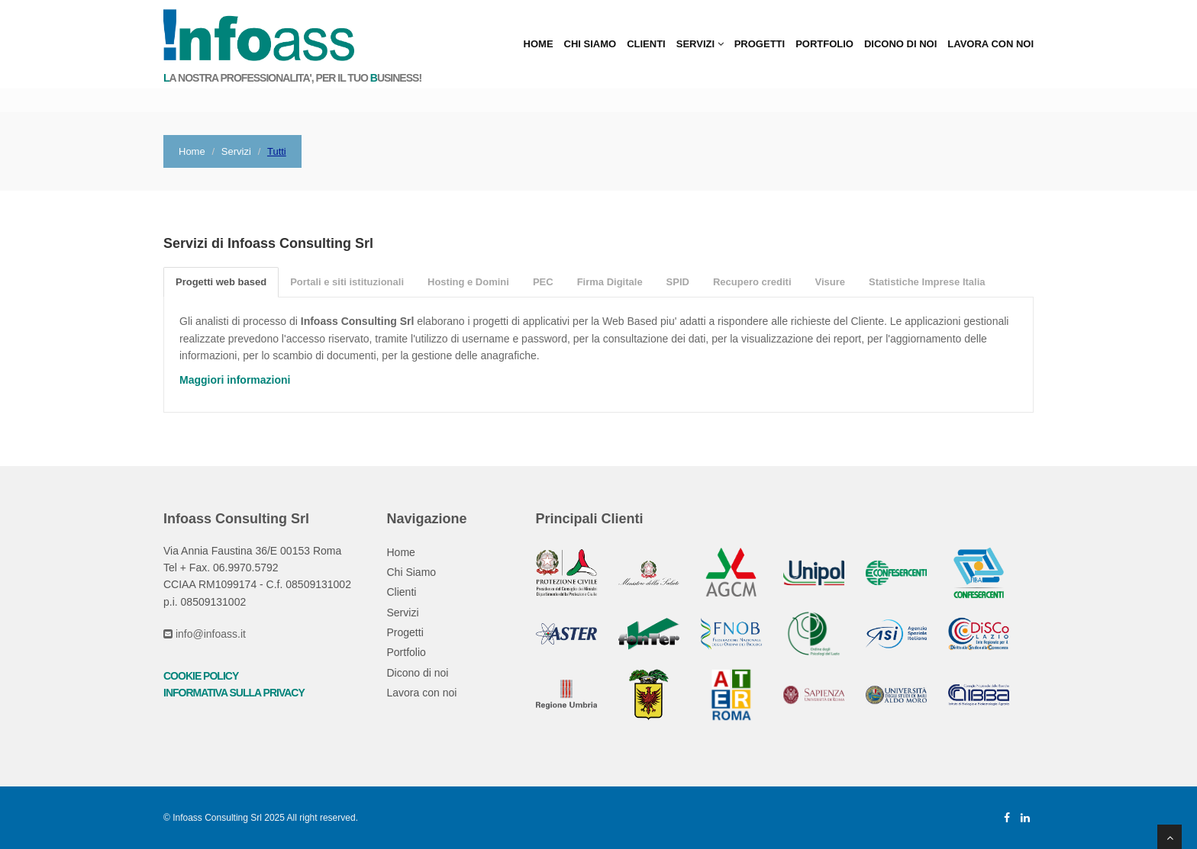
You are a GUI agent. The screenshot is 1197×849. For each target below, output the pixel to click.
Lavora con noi (990, 44)
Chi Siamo (590, 44)
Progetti (759, 44)
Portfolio (824, 44)
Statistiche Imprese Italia (927, 282)
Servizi (700, 44)
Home (538, 44)
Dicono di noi (900, 44)
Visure (830, 282)
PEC (543, 282)
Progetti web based (221, 282)
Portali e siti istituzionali (347, 282)
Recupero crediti (752, 282)
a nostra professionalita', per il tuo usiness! (292, 78)
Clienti (646, 44)
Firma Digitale (610, 282)
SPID (677, 282)
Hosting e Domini (468, 282)
